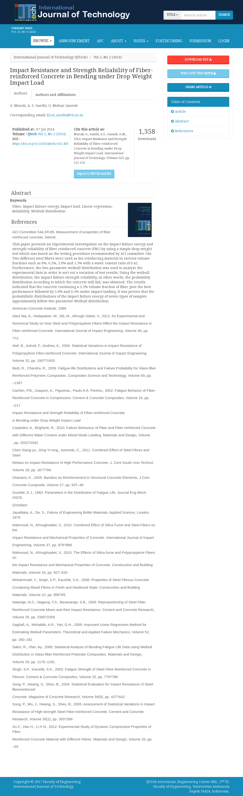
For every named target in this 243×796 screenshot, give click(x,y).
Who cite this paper (198, 73)
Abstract (180, 121)
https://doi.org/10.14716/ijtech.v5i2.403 (40, 143)
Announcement (74, 41)
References (182, 131)
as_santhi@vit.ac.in (65, 115)
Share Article (198, 87)
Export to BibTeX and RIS (94, 173)
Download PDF (198, 59)
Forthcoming (169, 41)
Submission (200, 41)
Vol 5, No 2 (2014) (52, 134)
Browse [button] (42, 41)
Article (178, 111)
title (172, 14)
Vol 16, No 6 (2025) (23, 31)
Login (223, 41)
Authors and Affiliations (55, 95)
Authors (20, 93)
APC (100, 41)
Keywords (18, 200)
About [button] (118, 41)
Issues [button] (141, 41)
